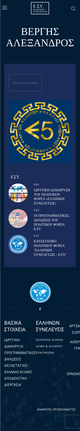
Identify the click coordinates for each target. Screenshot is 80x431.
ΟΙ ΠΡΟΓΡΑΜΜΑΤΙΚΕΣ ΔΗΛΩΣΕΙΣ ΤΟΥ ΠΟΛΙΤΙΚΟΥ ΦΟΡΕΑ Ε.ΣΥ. (51, 222)
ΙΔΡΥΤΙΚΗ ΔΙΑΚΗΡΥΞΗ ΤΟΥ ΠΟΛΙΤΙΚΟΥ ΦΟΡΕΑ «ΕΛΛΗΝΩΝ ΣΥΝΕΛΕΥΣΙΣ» (52, 196)
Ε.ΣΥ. (37, 185)
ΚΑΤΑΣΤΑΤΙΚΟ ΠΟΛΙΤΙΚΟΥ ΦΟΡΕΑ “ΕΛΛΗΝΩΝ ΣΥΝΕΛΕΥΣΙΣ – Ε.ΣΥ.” (50, 248)
